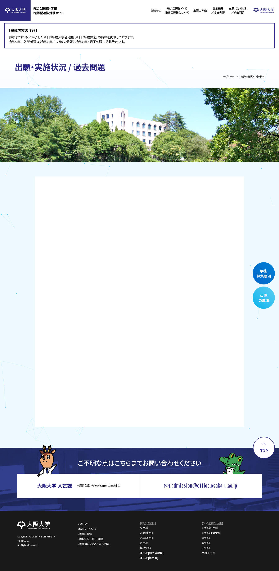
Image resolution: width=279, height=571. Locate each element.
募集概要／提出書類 (218, 10)
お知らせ (156, 11)
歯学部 (206, 538)
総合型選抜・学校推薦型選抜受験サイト (48, 10)
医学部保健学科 (211, 533)
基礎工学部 (208, 553)
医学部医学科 (210, 528)
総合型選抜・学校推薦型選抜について (177, 10)
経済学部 (145, 548)
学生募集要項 (264, 273)
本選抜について (87, 529)
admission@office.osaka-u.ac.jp (204, 485)
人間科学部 (146, 533)
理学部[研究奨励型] (151, 553)
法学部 (144, 543)
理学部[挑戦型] (149, 558)
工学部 (206, 548)
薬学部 (206, 543)
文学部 (144, 528)
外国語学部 (146, 538)
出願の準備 (200, 11)
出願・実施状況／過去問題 (237, 10)
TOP (264, 450)
